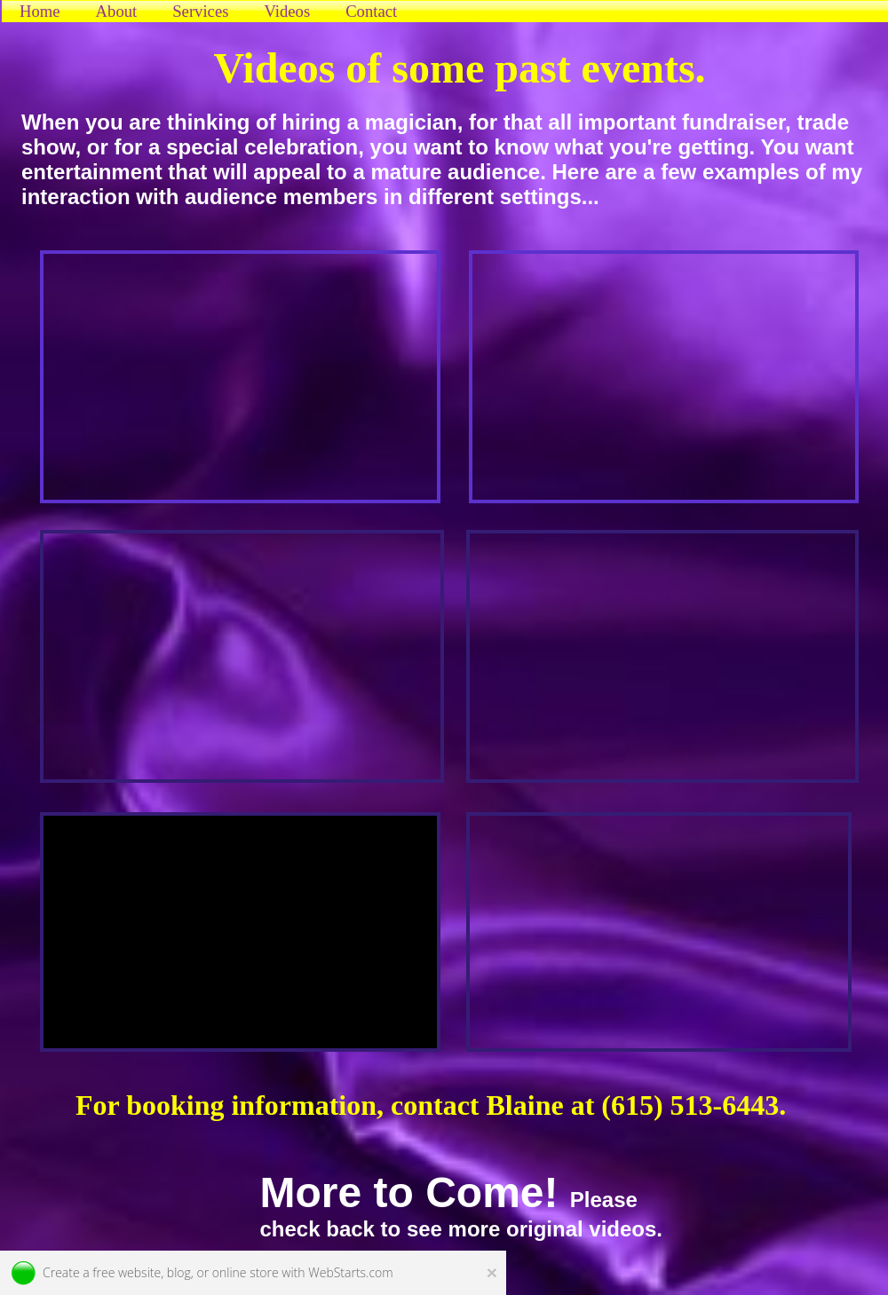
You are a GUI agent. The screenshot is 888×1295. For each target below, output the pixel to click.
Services (200, 11)
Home (40, 11)
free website (126, 1272)
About (117, 11)
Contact (371, 11)
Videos (287, 11)
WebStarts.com (350, 1272)
